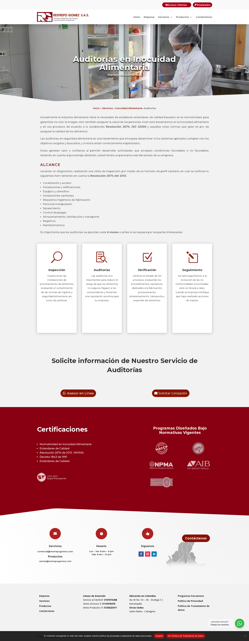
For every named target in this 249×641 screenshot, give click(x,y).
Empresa (149, 17)
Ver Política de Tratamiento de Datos (186, 636)
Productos (182, 17)
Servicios (163, 17)
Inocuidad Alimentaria (128, 108)
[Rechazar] (245, 636)
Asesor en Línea (80, 393)
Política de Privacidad (190, 600)
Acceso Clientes (177, 5)
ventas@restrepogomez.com (55, 561)
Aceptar (159, 636)
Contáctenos (204, 17)
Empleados (204, 5)
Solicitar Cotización (172, 393)
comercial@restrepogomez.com (55, 551)
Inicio (137, 17)
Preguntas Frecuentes (191, 595)
